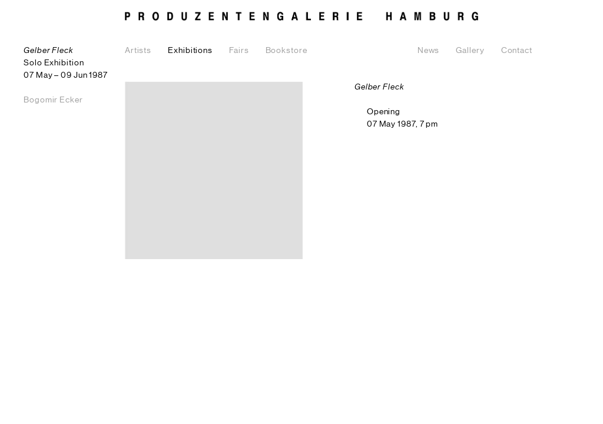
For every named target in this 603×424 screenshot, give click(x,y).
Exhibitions (190, 51)
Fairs (239, 51)
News (429, 51)
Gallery (470, 51)
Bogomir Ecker (53, 100)
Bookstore (286, 51)
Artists (138, 51)
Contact (516, 51)
